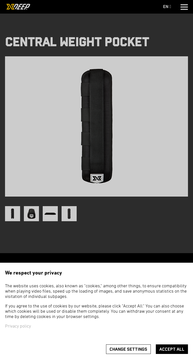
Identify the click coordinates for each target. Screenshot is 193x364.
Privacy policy (18, 326)
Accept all (171, 349)
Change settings (128, 349)
